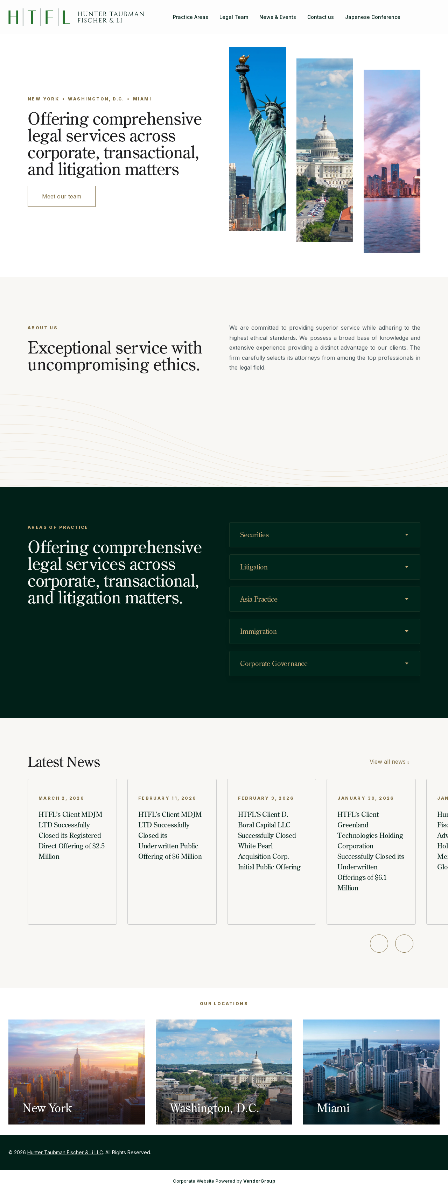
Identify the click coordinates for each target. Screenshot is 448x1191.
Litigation (254, 566)
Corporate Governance (274, 663)
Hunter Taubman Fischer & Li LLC (65, 1152)
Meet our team (61, 196)
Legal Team (233, 17)
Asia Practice (258, 599)
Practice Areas (190, 17)
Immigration (258, 631)
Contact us (320, 17)
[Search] (411, 13)
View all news (388, 761)
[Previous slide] (379, 943)
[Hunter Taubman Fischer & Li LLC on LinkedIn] (434, 13)
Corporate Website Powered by (224, 1181)
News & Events (277, 17)
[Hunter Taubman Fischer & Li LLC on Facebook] (422, 13)
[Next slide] (404, 943)
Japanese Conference (372, 17)
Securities (254, 534)
